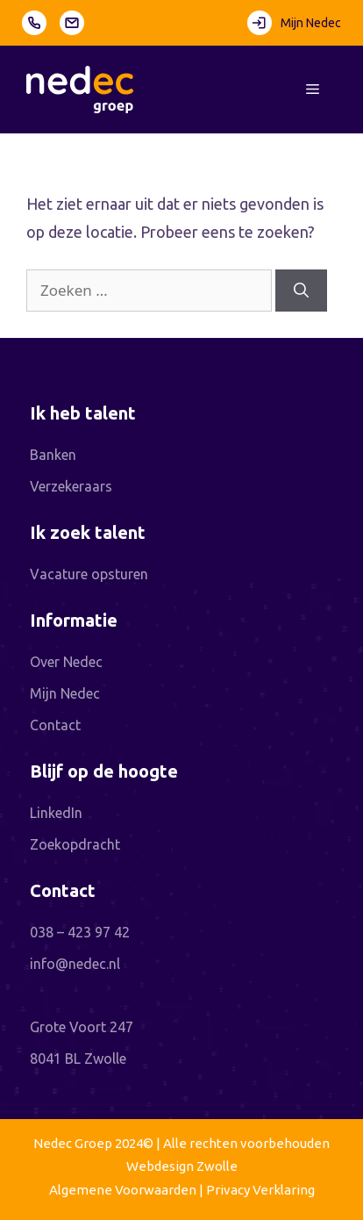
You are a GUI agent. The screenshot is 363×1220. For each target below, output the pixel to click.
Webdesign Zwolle (182, 1166)
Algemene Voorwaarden (122, 1189)
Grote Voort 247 (81, 1027)
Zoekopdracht (75, 844)
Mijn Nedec (294, 23)
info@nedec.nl (75, 964)
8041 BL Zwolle (78, 1058)
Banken (53, 455)
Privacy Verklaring (260, 1189)
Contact (55, 725)
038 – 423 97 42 (80, 932)
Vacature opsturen (89, 574)
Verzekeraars (71, 486)
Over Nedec (66, 662)
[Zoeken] (301, 290)
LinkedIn (56, 813)
